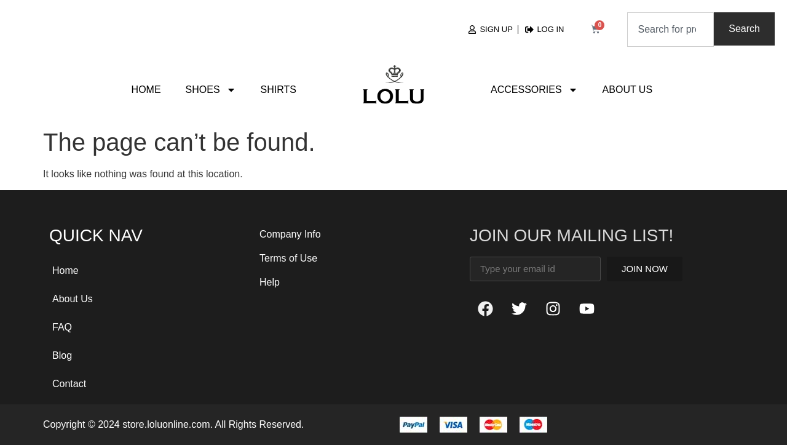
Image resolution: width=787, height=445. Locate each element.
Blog (62, 355)
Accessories (534, 90)
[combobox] (670, 29)
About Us (628, 89)
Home (146, 89)
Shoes (211, 90)
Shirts (278, 89)
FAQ (62, 327)
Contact (69, 384)
